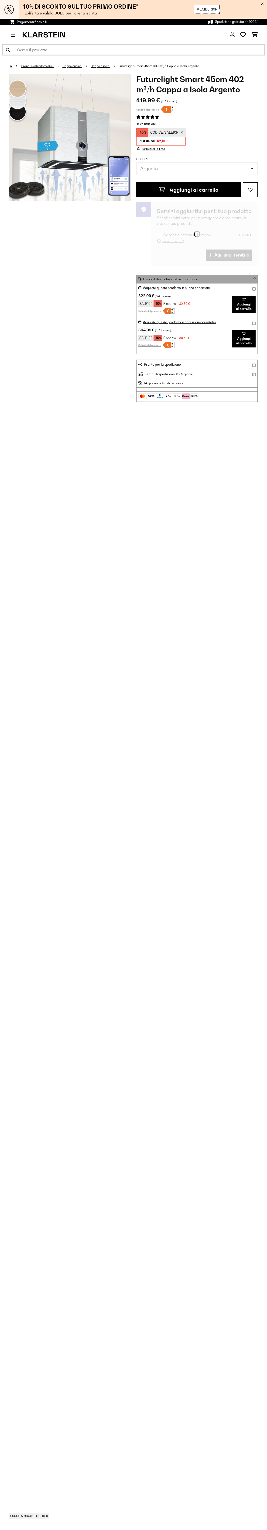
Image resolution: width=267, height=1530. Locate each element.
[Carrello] (254, 35)
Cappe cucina (74, 66)
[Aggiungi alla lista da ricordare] (250, 189)
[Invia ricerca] (8, 50)
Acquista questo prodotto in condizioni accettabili (180, 322)
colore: (142, 159)
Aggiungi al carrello (188, 190)
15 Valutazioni (146, 124)
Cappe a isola (102, 66)
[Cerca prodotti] (133, 50)
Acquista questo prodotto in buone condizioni (177, 288)
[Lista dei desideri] (243, 35)
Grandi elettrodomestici (38, 66)
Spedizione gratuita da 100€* (235, 22)
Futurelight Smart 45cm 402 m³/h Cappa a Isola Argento (161, 66)
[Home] (15, 66)
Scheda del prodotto (147, 109)
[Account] (232, 35)
